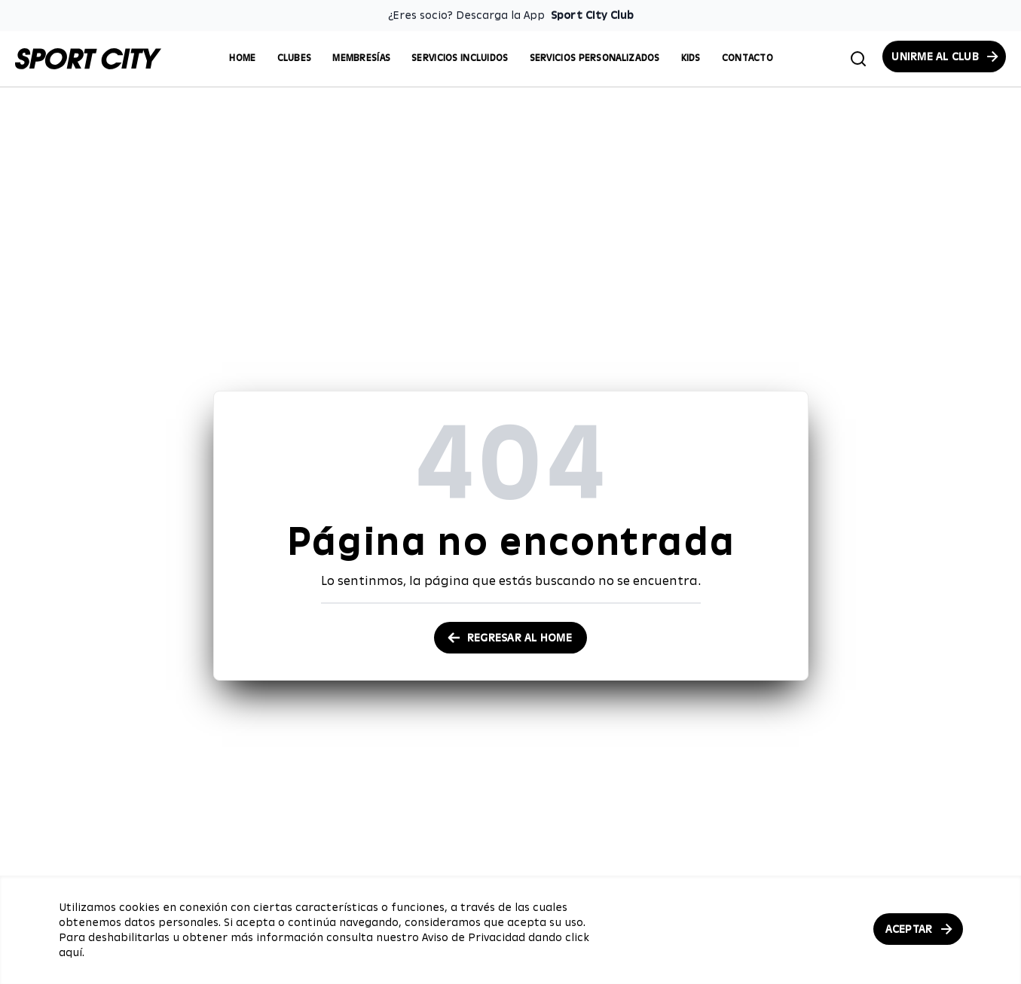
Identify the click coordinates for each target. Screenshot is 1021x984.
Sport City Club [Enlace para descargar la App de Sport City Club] (592, 15)
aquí (70, 952)
